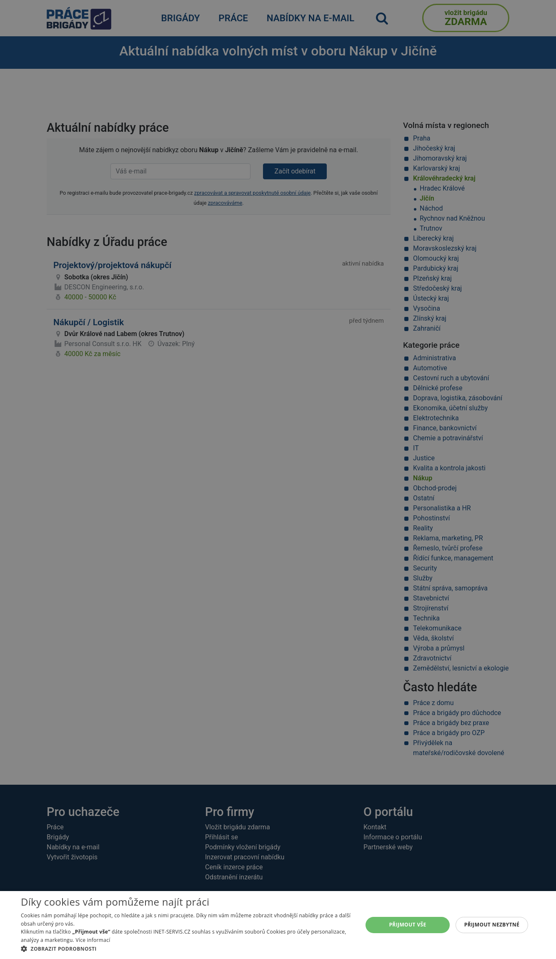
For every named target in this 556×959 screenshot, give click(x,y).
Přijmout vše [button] (407, 924)
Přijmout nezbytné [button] (492, 924)
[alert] (278, 479)
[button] (187, 948)
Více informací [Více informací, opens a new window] (92, 940)
